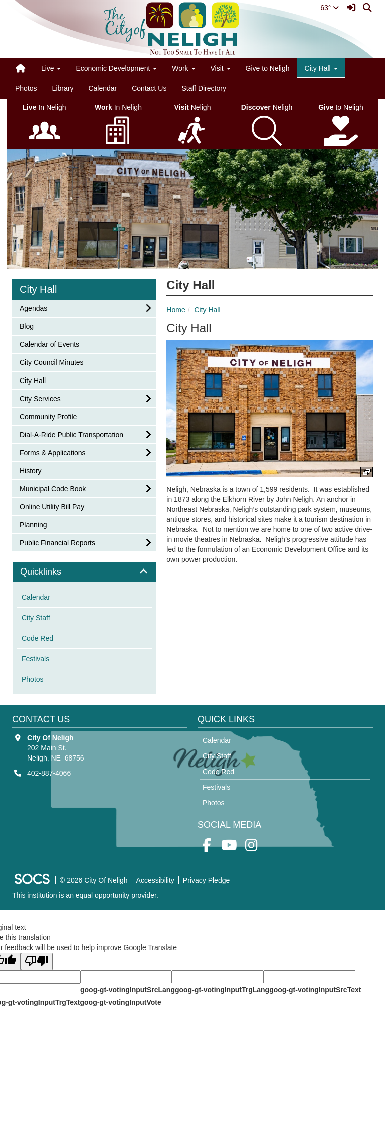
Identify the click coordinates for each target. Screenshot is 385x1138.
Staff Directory (203, 88)
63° (329, 8)
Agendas (33, 307)
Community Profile (48, 416)
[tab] (84, 572)
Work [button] (183, 68)
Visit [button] (221, 68)
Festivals (35, 659)
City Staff (36, 618)
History (32, 470)
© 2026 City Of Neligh (94, 880)
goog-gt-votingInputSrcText (315, 990)
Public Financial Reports (57, 542)
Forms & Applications (52, 452)
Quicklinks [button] (52, 572)
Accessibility (155, 880)
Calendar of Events (49, 343)
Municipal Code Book (52, 488)
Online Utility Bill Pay (51, 506)
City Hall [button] (321, 68)
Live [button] (51, 68)
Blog (32, 325)
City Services (40, 398)
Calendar (102, 88)
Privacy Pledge (206, 880)
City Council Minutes (51, 361)
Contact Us (149, 88)
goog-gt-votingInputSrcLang (127, 990)
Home (175, 310)
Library (63, 88)
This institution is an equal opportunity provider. (85, 895)
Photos (26, 88)
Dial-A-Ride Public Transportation (71, 434)
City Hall (207, 310)
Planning (33, 524)
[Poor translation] (37, 961)
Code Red (37, 638)
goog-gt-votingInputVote (120, 1002)
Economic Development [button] (116, 68)
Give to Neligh (268, 68)
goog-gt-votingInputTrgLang (222, 990)
